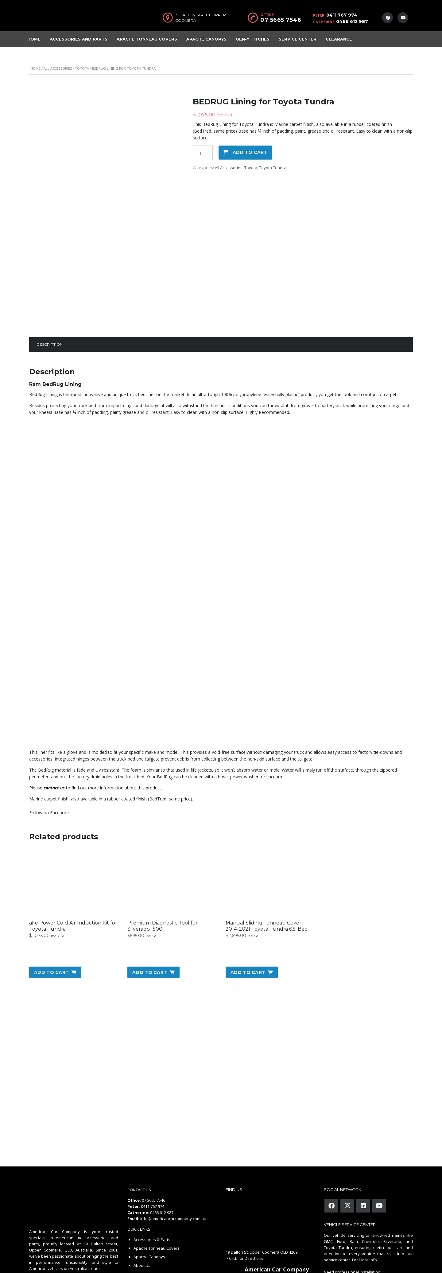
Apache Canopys (206, 39)
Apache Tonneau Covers (147, 39)
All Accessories (58, 68)
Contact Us (143, 1212)
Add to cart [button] (51, 910)
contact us (54, 726)
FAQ (137, 1238)
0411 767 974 (341, 15)
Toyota (82, 68)
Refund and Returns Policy (158, 1229)
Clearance (339, 39)
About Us (142, 1203)
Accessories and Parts (78, 39)
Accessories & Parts (152, 1178)
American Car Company (277, 1207)
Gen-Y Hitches (252, 39)
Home (34, 39)
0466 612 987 (352, 21)
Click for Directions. (246, 1196)
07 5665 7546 (280, 20)
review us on (266, 1236)
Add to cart (250, 152)
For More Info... (365, 1198)
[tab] (49, 282)
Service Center (297, 39)
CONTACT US (139, 1128)
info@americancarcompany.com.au (173, 1157)
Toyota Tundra (272, 167)
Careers (141, 1221)
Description (50, 282)
